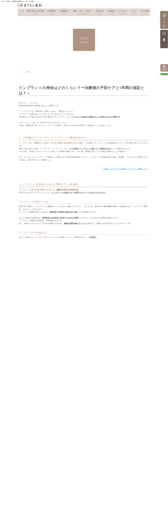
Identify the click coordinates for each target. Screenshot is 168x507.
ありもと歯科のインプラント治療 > (135, 278)
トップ (21, 12)
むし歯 (92, 466)
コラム (134, 12)
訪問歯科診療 (122, 480)
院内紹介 (100, 12)
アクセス (123, 12)
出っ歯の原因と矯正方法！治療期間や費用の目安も (132, 337)
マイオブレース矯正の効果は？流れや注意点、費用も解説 (101, 339)
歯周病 (24, 335)
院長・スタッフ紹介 (82, 12)
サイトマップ (64, 471)
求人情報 (144, 12)
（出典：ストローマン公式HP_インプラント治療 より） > (125, 169)
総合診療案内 (93, 461)
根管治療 (93, 469)
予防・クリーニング (98, 479)
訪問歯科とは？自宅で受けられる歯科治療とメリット (101, 349)
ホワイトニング (123, 477)
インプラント (27, 324)
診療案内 (52, 12)
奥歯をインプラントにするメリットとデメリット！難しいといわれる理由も (132, 327)
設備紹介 (111, 12)
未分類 (24, 329)
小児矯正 (56, 324)
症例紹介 (64, 12)
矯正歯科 (56, 335)
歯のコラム (57, 329)
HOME (20, 72)
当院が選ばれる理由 (35, 12)
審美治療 (120, 474)
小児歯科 (93, 476)
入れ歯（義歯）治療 (125, 468)
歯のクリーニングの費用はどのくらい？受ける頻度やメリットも (101, 327)
